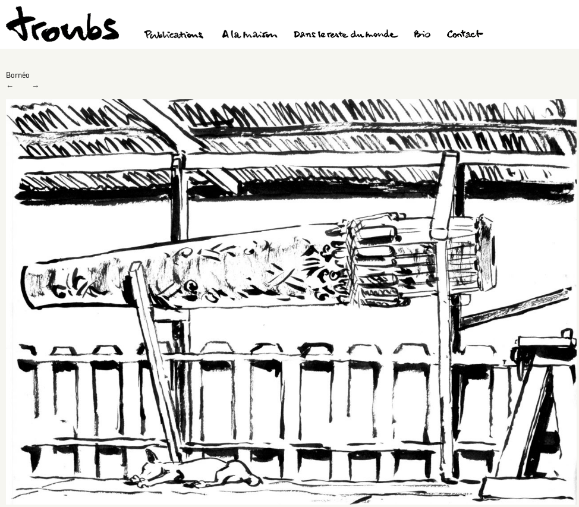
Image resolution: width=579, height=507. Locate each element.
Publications (175, 35)
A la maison (250, 35)
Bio (422, 35)
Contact (465, 35)
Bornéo (18, 75)
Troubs (62, 24)
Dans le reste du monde (345, 35)
